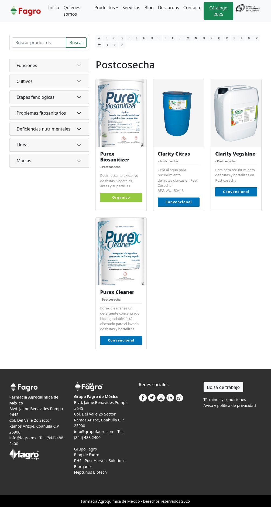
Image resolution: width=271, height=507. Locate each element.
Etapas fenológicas (35, 97)
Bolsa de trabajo (223, 387)
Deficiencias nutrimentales (43, 129)
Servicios (131, 7)
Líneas (23, 145)
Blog (149, 7)
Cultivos (25, 81)
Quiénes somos (71, 11)
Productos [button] (104, 7)
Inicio (53, 7)
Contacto (192, 7)
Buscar (76, 42)
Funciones (27, 65)
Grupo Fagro (85, 449)
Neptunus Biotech (90, 472)
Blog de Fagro (87, 454)
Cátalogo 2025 (218, 11)
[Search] (39, 42)
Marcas (24, 161)
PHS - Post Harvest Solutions (100, 460)
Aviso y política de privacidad (230, 405)
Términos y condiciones (225, 399)
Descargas (168, 7)
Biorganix (83, 466)
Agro (102, 501)
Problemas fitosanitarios (41, 113)
